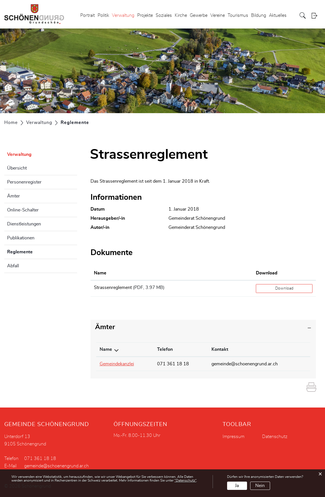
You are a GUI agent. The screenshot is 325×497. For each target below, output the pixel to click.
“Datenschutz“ (185, 480)
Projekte (145, 15)
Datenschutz (274, 436)
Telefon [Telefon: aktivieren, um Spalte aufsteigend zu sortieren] (165, 349)
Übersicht (17, 168)
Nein (260, 485)
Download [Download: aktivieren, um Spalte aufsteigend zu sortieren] (266, 273)
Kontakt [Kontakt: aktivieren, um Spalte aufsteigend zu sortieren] (219, 349)
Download (284, 288)
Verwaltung (123, 15)
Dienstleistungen (24, 224)
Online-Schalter (23, 210)
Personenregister (24, 182)
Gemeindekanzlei (117, 364)
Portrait (87, 15)
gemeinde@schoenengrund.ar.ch (244, 364)
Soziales (164, 15)
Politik (103, 15)
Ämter (13, 196)
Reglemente (34, 251)
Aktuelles (278, 15)
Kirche (181, 15)
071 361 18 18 (173, 364)
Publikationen (20, 238)
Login (316, 15)
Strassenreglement (113, 287)
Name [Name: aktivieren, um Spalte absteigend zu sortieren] (106, 349)
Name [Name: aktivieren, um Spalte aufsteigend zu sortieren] (100, 273)
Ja (237, 485)
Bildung (258, 15)
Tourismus (238, 15)
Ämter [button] (105, 327)
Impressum (233, 436)
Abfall (13, 266)
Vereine (217, 15)
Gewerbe (198, 15)
